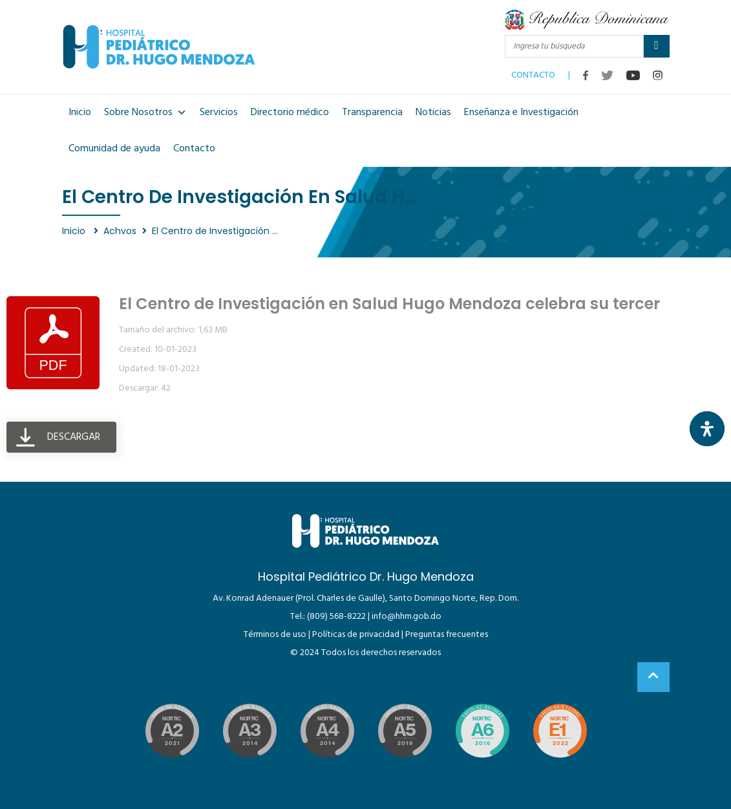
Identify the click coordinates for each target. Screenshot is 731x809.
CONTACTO (533, 72)
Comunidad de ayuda (114, 148)
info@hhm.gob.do (406, 616)
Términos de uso (275, 634)
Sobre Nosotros (145, 112)
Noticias (433, 112)
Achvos (119, 230)
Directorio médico (290, 112)
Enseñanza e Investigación (521, 112)
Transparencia (372, 112)
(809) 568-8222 (336, 616)
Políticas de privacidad (355, 634)
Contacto (194, 148)
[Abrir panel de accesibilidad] (707, 428)
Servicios (219, 112)
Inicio (80, 112)
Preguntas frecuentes (446, 634)
